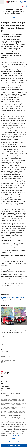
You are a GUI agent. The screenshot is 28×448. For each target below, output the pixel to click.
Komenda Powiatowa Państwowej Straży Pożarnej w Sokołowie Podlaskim (14, 11)
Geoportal (3, 390)
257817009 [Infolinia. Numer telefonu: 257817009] (4, 353)
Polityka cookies (5, 376)
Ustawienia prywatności (7, 395)
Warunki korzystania (6, 388)
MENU (14, 17)
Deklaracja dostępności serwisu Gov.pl (10, 393)
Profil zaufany (4, 381)
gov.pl (5, 372)
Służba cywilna (5, 379)
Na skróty (3, 368)
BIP (2, 383)
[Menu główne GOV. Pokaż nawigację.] (2, 2)
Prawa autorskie (5, 386)
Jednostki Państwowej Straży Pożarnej (12, 2)
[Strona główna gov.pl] (7, 2)
